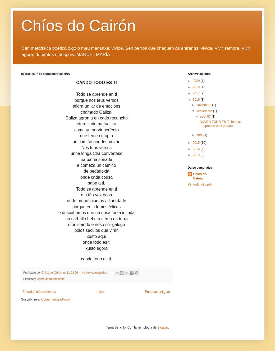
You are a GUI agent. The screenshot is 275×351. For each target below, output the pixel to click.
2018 (197, 87)
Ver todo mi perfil (200, 184)
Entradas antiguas (158, 292)
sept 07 (206, 116)
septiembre (204, 111)
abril (199, 135)
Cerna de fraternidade (51, 278)
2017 (197, 93)
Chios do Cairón (200, 176)
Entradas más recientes (39, 292)
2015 (197, 143)
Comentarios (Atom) (55, 299)
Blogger (162, 327)
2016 (197, 99)
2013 (197, 155)
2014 (197, 149)
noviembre (204, 105)
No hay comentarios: (94, 272)
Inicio (100, 292)
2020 (197, 81)
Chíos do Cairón (78, 25)
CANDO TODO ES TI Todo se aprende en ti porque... (220, 123)
